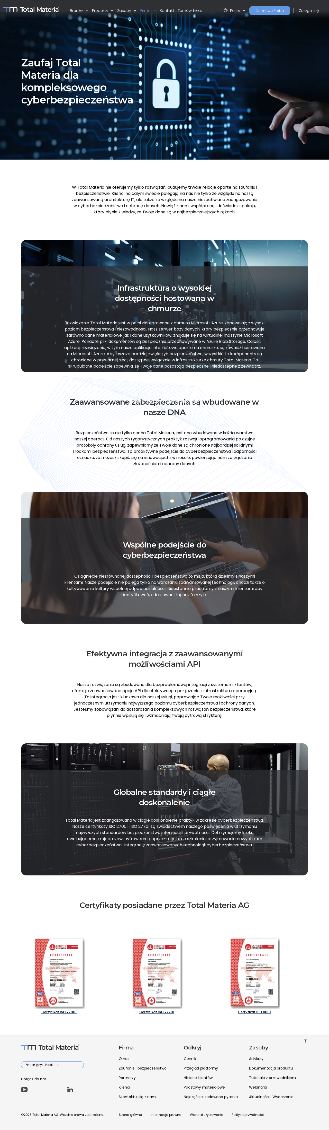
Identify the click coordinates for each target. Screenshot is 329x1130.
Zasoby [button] (124, 10)
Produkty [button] (100, 10)
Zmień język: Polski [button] (39, 1065)
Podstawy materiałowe (204, 1087)
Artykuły (256, 1058)
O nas (124, 1058)
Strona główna (130, 1114)
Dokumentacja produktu (271, 1068)
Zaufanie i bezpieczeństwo (143, 1068)
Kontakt (167, 10)
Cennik (190, 1058)
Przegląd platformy (201, 1068)
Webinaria (258, 1087)
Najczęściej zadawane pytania (211, 1096)
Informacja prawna (166, 1114)
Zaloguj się (309, 10)
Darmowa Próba (270, 10)
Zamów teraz (190, 10)
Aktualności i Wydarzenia (271, 1096)
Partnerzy (127, 1077)
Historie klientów (198, 1077)
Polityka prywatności (248, 1114)
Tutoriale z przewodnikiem (272, 1077)
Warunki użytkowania (206, 1114)
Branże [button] (77, 10)
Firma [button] (146, 10)
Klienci (124, 1087)
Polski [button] (232, 10)
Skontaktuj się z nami (138, 1096)
